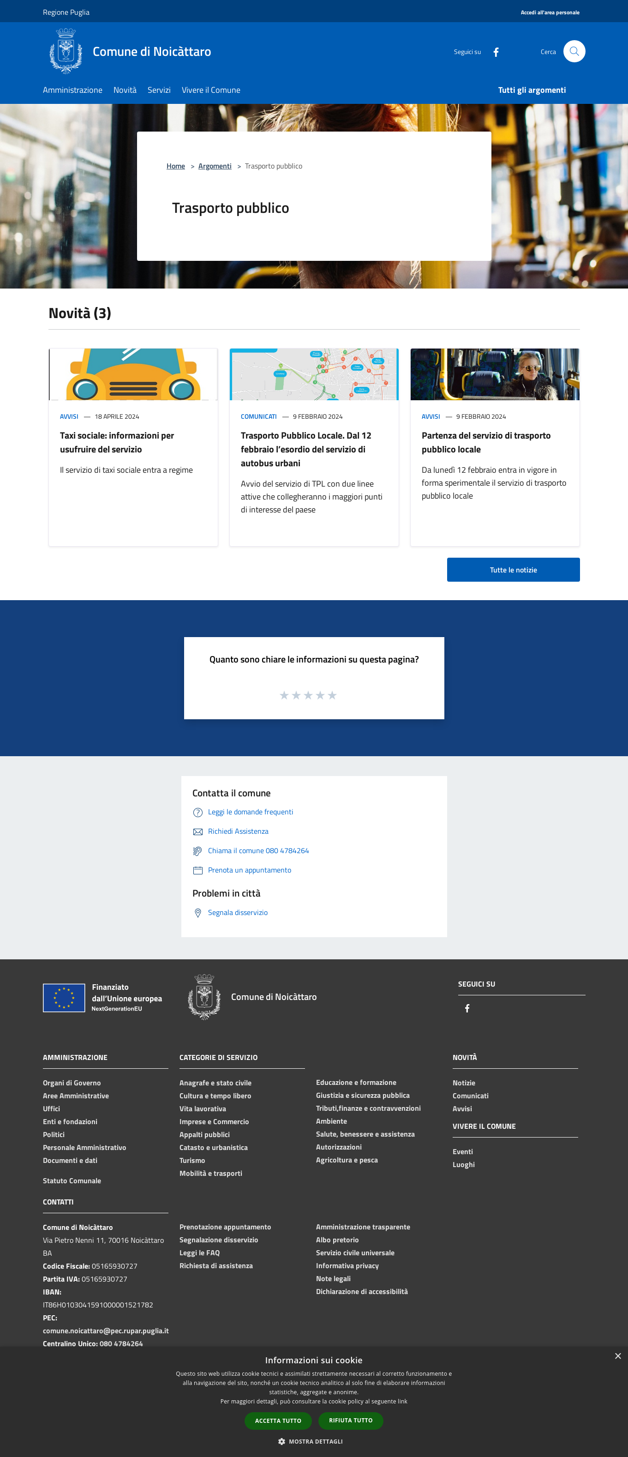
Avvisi (69, 416)
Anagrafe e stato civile (215, 1082)
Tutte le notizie (513, 569)
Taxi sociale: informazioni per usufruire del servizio (117, 442)
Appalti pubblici (204, 1134)
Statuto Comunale (72, 1180)
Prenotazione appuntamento (225, 1226)
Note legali (333, 1278)
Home (176, 165)
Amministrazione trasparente (363, 1226)
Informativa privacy (347, 1265)
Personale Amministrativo (84, 1147)
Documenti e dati (70, 1160)
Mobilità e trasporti (210, 1173)
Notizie (464, 1082)
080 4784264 (121, 1343)
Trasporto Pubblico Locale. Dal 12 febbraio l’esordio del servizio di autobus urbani (306, 449)
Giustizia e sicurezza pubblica (363, 1095)
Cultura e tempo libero (215, 1095)
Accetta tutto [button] (278, 1421)
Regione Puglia (66, 12)
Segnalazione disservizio (218, 1239)
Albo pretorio (337, 1239)
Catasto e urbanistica (213, 1147)
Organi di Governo (72, 1082)
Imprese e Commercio (214, 1121)
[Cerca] (574, 51)
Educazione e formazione (356, 1082)
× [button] (617, 1356)
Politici (54, 1134)
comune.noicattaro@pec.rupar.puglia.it (106, 1330)
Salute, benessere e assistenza (365, 1133)
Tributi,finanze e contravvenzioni (368, 1108)
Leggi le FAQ (199, 1252)
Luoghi (464, 1164)
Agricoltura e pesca (347, 1159)
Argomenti (215, 165)
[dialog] (314, 1402)
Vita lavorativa (202, 1108)
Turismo (192, 1160)
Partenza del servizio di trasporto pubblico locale (486, 442)
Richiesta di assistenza (216, 1265)
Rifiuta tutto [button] (351, 1420)
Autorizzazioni (339, 1146)
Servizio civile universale (355, 1252)
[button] (314, 1441)
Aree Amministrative (76, 1095)
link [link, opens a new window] (402, 1401)
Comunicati (259, 416)
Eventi (463, 1151)
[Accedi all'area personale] (550, 12)
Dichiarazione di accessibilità (362, 1291)
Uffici (51, 1108)
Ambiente (331, 1120)
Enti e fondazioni (70, 1121)
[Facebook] (492, 51)
